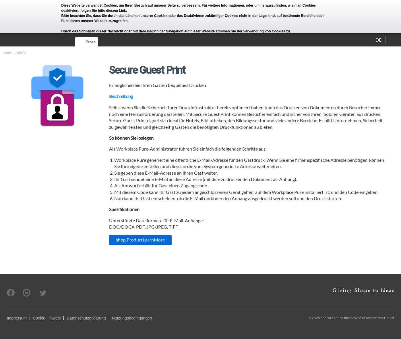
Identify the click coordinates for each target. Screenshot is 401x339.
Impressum (17, 318)
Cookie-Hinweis (47, 318)
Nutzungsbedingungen (132, 318)
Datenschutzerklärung (86, 318)
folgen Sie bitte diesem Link (103, 11)
